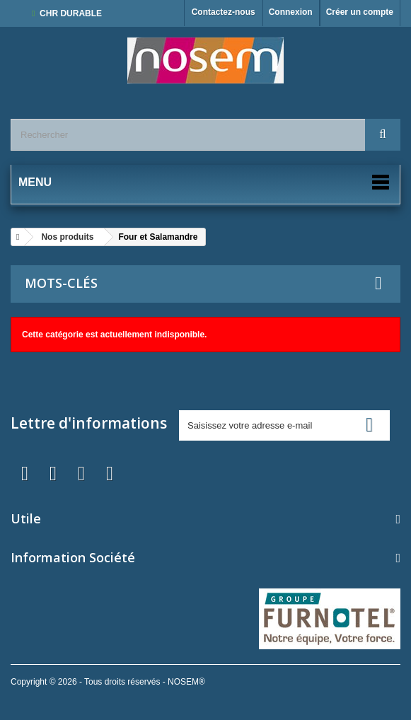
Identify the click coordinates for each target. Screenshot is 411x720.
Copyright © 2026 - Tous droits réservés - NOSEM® (108, 682)
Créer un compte (359, 12)
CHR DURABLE (71, 13)
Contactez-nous (223, 12)
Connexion (291, 12)
